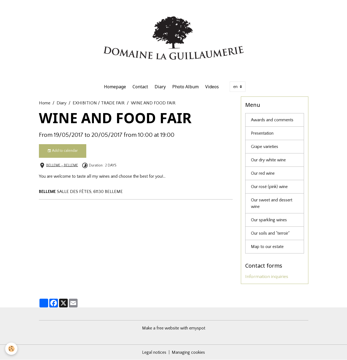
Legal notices (154, 352)
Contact (140, 87)
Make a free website (160, 328)
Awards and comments (272, 119)
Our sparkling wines (269, 219)
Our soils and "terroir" (270, 233)
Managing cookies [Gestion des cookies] (188, 352)
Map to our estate (267, 246)
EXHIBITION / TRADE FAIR (99, 103)
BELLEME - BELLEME (62, 165)
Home (44, 103)
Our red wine (263, 173)
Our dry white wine (268, 160)
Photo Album (185, 87)
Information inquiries (266, 276)
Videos (212, 87)
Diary (160, 87)
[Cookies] (11, 349)
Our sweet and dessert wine (271, 203)
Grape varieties (264, 146)
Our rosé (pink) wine (269, 186)
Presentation (262, 133)
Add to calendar (62, 151)
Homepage (115, 87)
